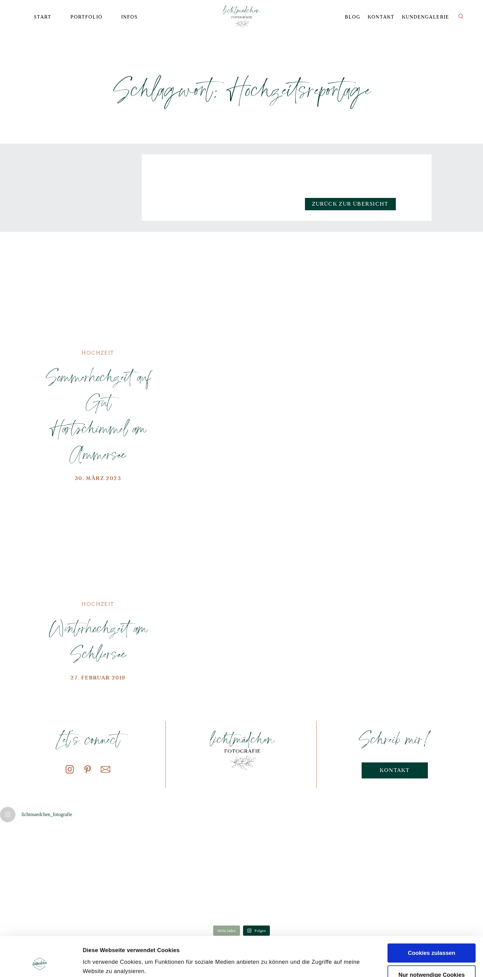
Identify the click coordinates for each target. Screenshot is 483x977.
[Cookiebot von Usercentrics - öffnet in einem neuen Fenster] (40, 964)
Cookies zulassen (431, 916)
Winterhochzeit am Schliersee (98, 641)
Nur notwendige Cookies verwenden (431, 941)
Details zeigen (102, 964)
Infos (129, 16)
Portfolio (87, 16)
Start (42, 16)
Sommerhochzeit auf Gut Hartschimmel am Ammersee (98, 415)
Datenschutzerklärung (136, 943)
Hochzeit (98, 353)
